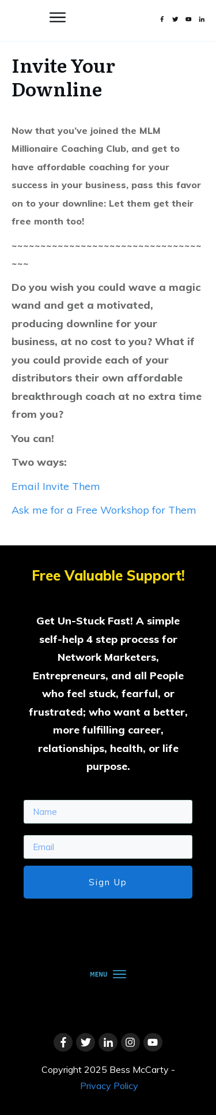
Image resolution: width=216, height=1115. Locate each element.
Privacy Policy (109, 1085)
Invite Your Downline (63, 77)
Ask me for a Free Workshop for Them (104, 510)
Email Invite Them (56, 486)
